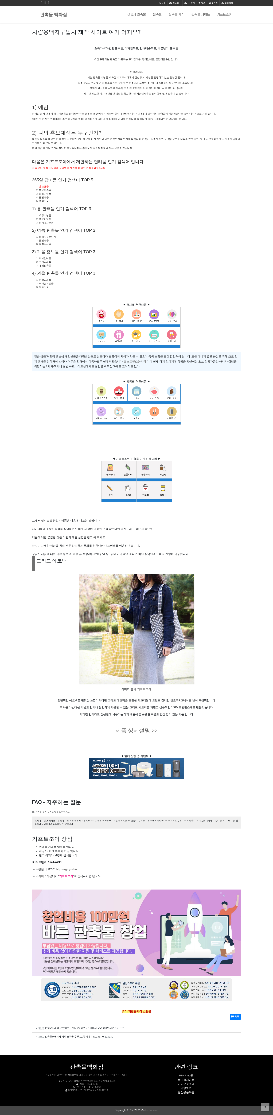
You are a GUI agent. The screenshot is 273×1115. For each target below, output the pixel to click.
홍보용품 (44, 186)
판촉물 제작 (176, 14)
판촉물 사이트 (200, 14)
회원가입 (227, 3)
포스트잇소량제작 (135, 361)
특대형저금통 (186, 1079)
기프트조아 (224, 14)
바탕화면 (186, 1088)
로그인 (213, 3)
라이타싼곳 (186, 1075)
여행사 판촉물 (136, 14)
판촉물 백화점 (53, 14)
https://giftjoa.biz (66, 869)
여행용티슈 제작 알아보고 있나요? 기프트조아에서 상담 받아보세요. (80, 1028)
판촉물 (157, 14)
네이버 (40, 876)
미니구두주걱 (186, 1084)
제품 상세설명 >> (136, 730)
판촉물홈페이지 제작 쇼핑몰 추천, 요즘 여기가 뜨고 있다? (74, 1036)
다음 (49, 876)
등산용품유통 (186, 1092)
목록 (235, 1016)
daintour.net (151, 1110)
